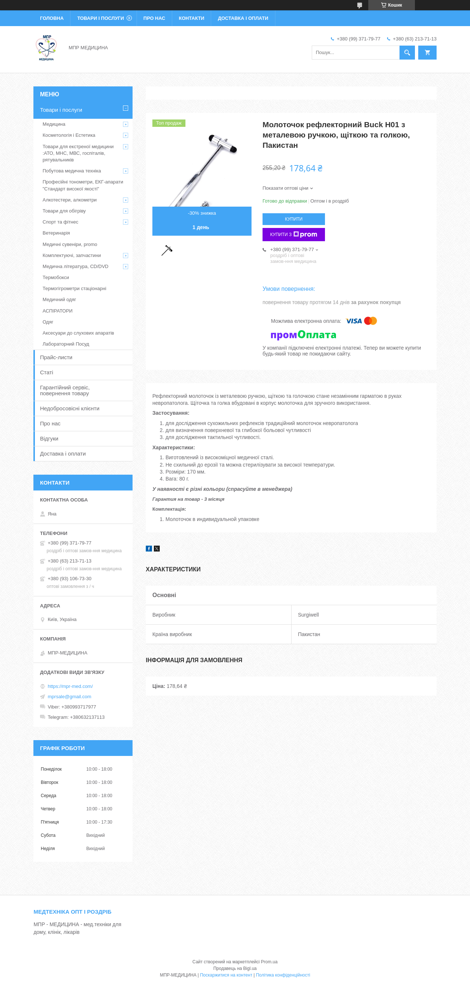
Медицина (54, 124)
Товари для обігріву (64, 211)
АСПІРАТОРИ (58, 311)
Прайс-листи (56, 357)
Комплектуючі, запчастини (72, 255)
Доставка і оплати (243, 18)
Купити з (294, 234)
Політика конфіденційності (283, 975)
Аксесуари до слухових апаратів (78, 333)
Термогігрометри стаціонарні (74, 288)
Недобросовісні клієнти (70, 408)
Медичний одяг (59, 299)
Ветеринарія (56, 233)
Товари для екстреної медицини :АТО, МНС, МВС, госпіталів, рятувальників (78, 153)
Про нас (154, 18)
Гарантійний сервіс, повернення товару (65, 390)
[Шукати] (407, 53)
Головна (52, 18)
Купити (294, 219)
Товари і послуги (100, 18)
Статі (46, 372)
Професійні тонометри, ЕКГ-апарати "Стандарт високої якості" (83, 185)
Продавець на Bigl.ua (235, 968)
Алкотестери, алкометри (70, 200)
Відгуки (49, 438)
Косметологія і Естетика (69, 135)
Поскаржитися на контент (226, 975)
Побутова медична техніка (72, 171)
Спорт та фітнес (60, 222)
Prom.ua (269, 961)
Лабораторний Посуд (66, 344)
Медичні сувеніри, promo (70, 244)
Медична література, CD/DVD (75, 266)
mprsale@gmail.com (69, 696)
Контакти (192, 18)
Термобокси (56, 277)
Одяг (48, 322)
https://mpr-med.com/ (70, 686)
